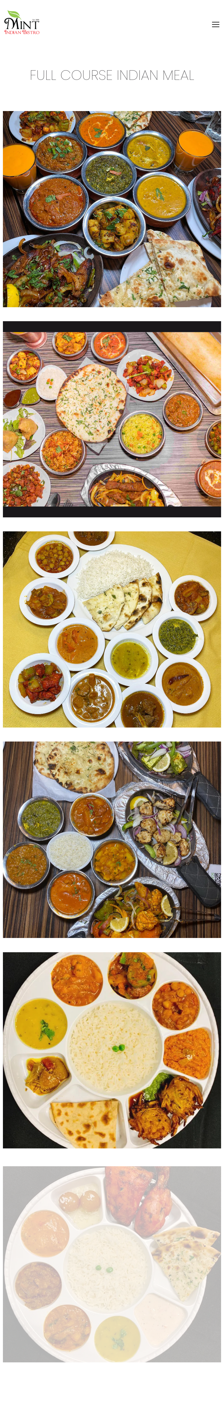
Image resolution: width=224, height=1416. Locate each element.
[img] (112, 209)
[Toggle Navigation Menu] (215, 24)
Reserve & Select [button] (112, 1408)
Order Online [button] (112, 1394)
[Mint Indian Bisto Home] (21, 21)
